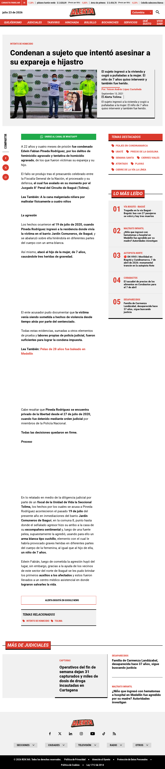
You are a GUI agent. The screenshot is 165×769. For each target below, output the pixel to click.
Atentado (122, 163)
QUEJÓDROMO (13, 22)
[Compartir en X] (5, 167)
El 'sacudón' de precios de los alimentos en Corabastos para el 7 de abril (140, 284)
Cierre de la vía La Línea (131, 169)
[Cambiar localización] (142, 12)
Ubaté (119, 151)
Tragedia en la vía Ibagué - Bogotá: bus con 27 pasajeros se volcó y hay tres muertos (140, 213)
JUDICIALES (34, 22)
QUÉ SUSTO (147, 22)
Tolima (57, 621)
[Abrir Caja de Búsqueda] (158, 12)
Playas (139, 163)
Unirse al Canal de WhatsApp (58, 136)
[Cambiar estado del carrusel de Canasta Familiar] (24, 2)
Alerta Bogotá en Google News (58, 600)
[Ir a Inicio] (82, 12)
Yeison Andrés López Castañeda (124, 89)
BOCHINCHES (110, 22)
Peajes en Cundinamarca (132, 145)
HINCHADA (72, 22)
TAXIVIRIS (53, 22)
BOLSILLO (90, 22)
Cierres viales (150, 157)
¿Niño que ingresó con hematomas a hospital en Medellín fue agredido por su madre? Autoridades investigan (140, 236)
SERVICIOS (130, 22)
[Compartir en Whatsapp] (5, 177)
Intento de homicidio (36, 621)
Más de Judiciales (28, 735)
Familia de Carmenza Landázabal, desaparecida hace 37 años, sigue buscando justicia (141, 308)
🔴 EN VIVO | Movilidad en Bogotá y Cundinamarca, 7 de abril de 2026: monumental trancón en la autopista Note (140, 261)
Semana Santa (125, 157)
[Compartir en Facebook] (5, 158)
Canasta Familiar (10, 2)
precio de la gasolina (144, 151)
